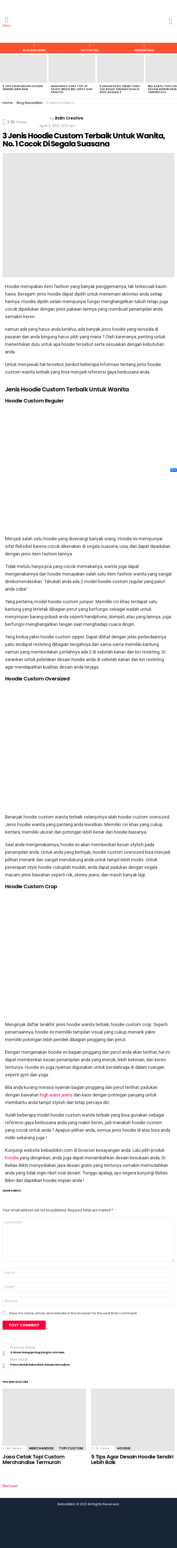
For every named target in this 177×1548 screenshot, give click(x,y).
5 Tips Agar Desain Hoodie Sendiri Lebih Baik (23, 87)
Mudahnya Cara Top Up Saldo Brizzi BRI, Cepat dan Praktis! (71, 89)
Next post (10, 1486)
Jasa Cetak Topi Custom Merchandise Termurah (33, 1459)
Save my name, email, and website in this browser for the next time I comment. (73, 1313)
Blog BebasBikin (34, 48)
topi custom (71, 1448)
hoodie (12, 1157)
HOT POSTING (90, 48)
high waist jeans (56, 1094)
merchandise (41, 1448)
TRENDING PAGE (144, 48)
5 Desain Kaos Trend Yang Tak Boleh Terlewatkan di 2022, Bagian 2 (119, 89)
